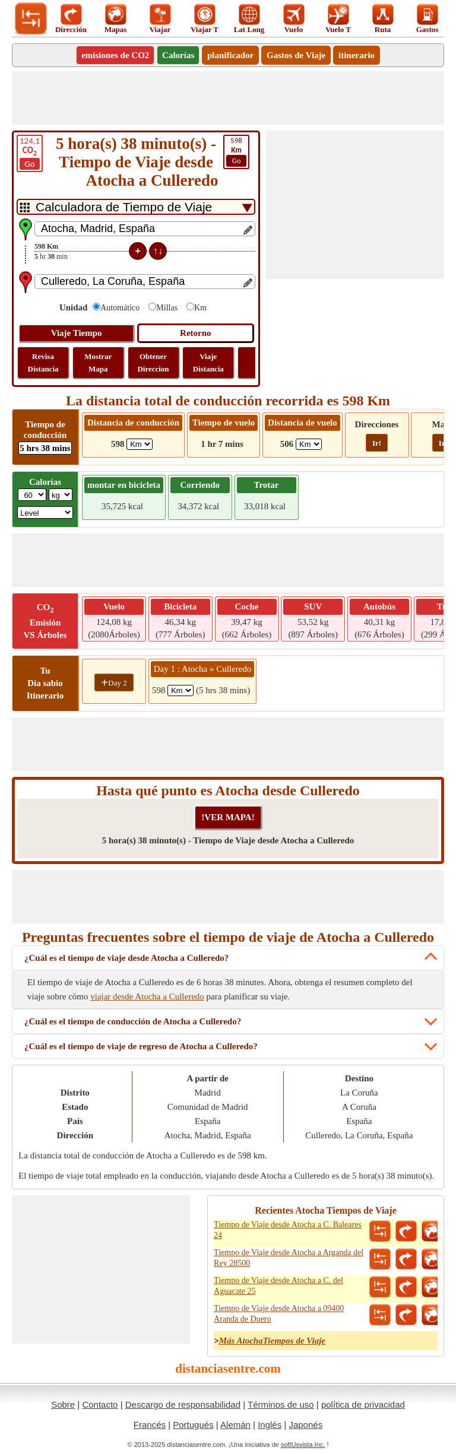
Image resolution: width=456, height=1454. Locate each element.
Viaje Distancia (208, 362)
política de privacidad (363, 1404)
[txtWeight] (32, 494)
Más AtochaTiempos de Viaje (272, 1340)
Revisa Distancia (43, 362)
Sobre (63, 1404)
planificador (230, 55)
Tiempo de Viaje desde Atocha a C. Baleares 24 (288, 1230)
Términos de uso (281, 1404)
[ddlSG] (45, 512)
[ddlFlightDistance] (309, 444)
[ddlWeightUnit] (60, 494)
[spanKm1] (180, 690)
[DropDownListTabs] (136, 207)
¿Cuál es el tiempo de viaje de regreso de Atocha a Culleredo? (141, 1046)
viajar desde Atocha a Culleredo (147, 996)
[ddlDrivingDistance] (139, 444)
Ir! (376, 443)
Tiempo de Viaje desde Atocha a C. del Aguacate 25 (278, 1286)
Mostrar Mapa (98, 362)
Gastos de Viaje (296, 55)
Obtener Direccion (153, 362)
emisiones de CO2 (115, 55)
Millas (167, 307)
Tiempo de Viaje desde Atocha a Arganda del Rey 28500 (288, 1258)
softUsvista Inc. (303, 1444)
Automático (120, 307)
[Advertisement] (228, 98)
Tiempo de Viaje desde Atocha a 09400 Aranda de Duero (279, 1313)
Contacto (100, 1404)
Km (200, 307)
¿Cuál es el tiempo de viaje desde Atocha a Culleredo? (126, 958)
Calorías (178, 55)
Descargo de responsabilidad (182, 1404)
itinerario (356, 55)
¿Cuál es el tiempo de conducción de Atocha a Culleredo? (132, 1021)
